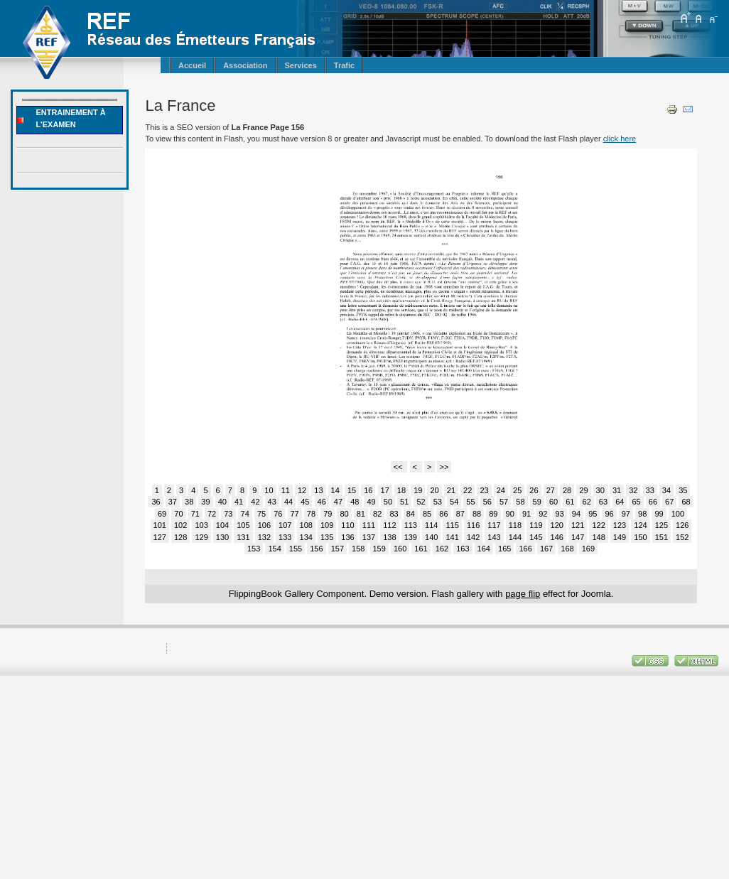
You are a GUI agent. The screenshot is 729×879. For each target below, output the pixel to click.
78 (311, 513)
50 (388, 501)
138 (389, 537)
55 (470, 501)
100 (677, 513)
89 (493, 513)
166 (525, 548)
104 (222, 525)
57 (504, 501)
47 (338, 501)
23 (484, 490)
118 (515, 525)
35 (683, 490)
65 (636, 501)
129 (201, 537)
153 (253, 548)
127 (159, 537)
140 (431, 537)
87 (460, 513)
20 (434, 490)
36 (155, 501)
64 (619, 501)
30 (600, 490)
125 (661, 525)
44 (288, 501)
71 (195, 513)
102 (180, 525)
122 (598, 525)
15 (351, 490)
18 (401, 490)
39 (205, 501)
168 (567, 548)
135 (326, 537)
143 (493, 537)
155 (295, 548)
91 (526, 513)
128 (180, 537)
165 (504, 548)
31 (616, 490)
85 (427, 513)
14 (335, 490)
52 (420, 501)
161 (420, 548)
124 (640, 525)
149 (619, 537)
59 (537, 501)
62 (587, 501)
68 (685, 501)
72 (211, 513)
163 (462, 548)
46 (322, 501)
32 (633, 490)
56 (487, 501)
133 (285, 537)
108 (306, 525)
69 (162, 513)
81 (361, 513)
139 (410, 537)
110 (347, 525)
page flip (522, 593)
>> (444, 467)
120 (557, 525)
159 (379, 548)
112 (389, 525)
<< (399, 467)
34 (666, 490)
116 (473, 525)
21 (451, 490)
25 (517, 490)
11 (285, 490)
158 (358, 548)
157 (337, 548)
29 (583, 490)
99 (658, 513)
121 (577, 525)
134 (306, 537)
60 (553, 501)
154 (274, 548)
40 (222, 501)
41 (238, 501)
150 (640, 537)
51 (404, 501)
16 (368, 490)
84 (410, 513)
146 (557, 537)
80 (344, 513)
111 (368, 525)
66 (653, 501)
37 (172, 501)
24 (501, 490)
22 (467, 490)
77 (295, 513)
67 (669, 501)
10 (268, 490)
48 (354, 501)
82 (377, 513)
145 (535, 537)
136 (347, 537)
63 (603, 501)
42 (255, 501)
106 (264, 525)
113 (410, 525)
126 (682, 525)
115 (452, 525)
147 (577, 537)
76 (278, 513)
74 (245, 513)
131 (243, 537)
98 (642, 513)
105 (243, 525)
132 (264, 537)
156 (316, 548)
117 (493, 525)
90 (510, 513)
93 (560, 513)
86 (443, 513)
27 (550, 490)
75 (261, 513)
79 (327, 513)
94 (576, 513)
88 (476, 513)
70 (178, 513)
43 (272, 501)
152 (682, 537)
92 (543, 513)
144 (515, 537)
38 (189, 501)
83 (393, 513)
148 (598, 537)
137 (368, 537)
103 (201, 525)
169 (588, 548)
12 (302, 490)
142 (473, 537)
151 (661, 537)
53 (437, 501)
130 (222, 537)
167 (546, 548)
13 (318, 490)
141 (452, 537)
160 (400, 548)
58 (520, 501)
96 (609, 513)
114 (431, 525)
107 (285, 525)
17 (385, 490)
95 (592, 513)
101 (159, 525)
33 (650, 490)
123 (619, 525)
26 (533, 490)
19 (418, 490)
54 (454, 501)
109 (326, 525)
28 (567, 490)
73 (228, 513)
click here (619, 138)
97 (626, 513)
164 (483, 548)
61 (570, 501)
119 (535, 525)
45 (305, 501)
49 (371, 501)
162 (442, 548)
